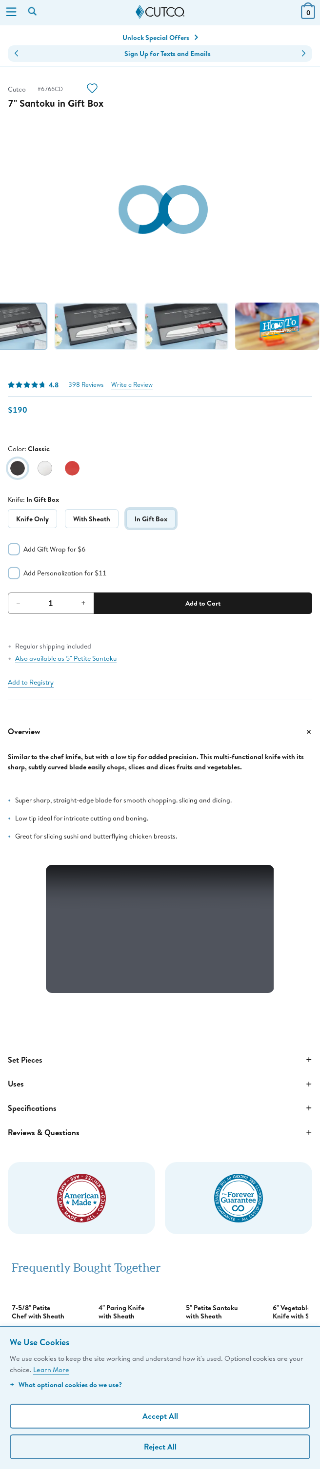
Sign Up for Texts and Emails (167, 53)
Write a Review (132, 385)
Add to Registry (31, 682)
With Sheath (91, 518)
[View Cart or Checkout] (308, 16)
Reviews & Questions (160, 1132)
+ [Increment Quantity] (83, 602)
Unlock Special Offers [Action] (160, 37)
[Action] (92, 89)
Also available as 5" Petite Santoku (66, 658)
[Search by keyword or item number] (33, 12)
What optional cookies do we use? (66, 1384)
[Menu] (11, 12)
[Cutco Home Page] (160, 12)
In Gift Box (151, 518)
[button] (16, 53)
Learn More (51, 1369)
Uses (160, 1084)
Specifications (160, 1108)
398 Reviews (85, 385)
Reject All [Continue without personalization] (160, 1446)
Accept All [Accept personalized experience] (160, 1416)
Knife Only (32, 518)
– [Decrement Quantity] (18, 602)
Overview (160, 732)
